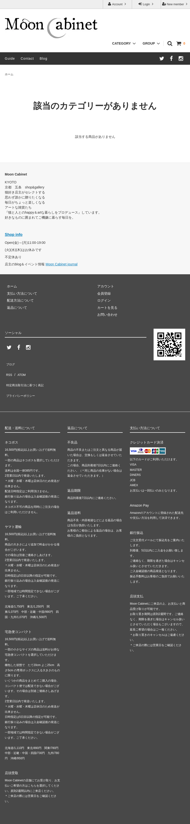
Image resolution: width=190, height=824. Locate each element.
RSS (8, 370)
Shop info (14, 235)
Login (146, 4)
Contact (27, 58)
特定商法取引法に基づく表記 (26, 377)
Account (117, 4)
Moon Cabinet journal (61, 264)
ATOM (19, 370)
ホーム (9, 74)
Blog (43, 58)
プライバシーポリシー (21, 384)
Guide (10, 58)
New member (175, 4)
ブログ (10, 363)
